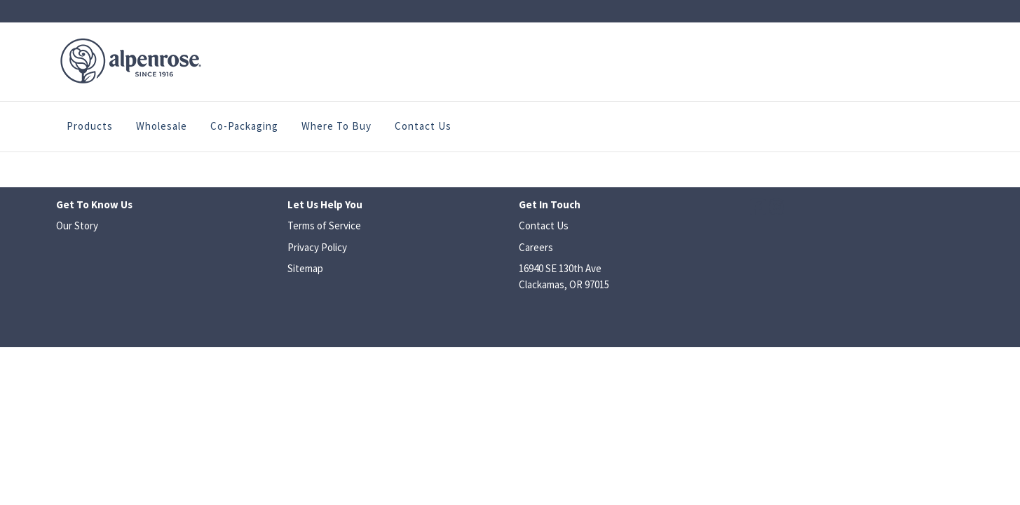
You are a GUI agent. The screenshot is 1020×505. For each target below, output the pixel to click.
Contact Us (423, 126)
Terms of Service (324, 225)
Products (90, 126)
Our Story (77, 225)
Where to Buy (336, 126)
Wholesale (161, 126)
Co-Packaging (244, 126)
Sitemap (305, 268)
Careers (536, 247)
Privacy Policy (317, 247)
